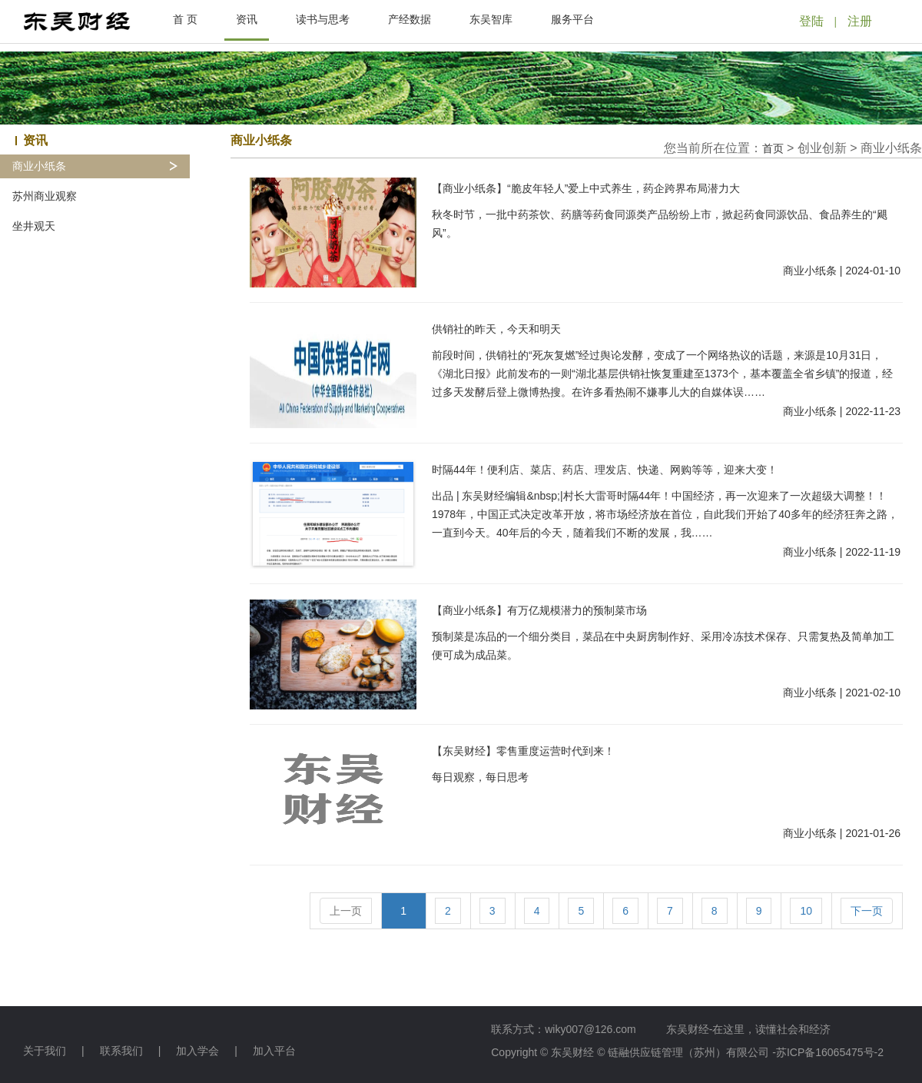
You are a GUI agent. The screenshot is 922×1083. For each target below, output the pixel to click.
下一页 (867, 911)
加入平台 (274, 1051)
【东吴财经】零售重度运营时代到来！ (523, 751)
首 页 (185, 19)
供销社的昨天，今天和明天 (496, 329)
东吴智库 (490, 19)
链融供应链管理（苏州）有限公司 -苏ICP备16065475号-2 (746, 1052)
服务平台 (572, 19)
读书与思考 (323, 19)
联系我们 (121, 1051)
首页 (773, 148)
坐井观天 (33, 226)
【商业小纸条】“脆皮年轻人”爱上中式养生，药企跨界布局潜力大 (586, 188)
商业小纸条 (39, 166)
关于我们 (44, 1051)
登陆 (811, 21)
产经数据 (409, 19)
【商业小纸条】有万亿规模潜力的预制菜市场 (539, 610)
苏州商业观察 (44, 196)
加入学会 (197, 1051)
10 (806, 911)
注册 (859, 21)
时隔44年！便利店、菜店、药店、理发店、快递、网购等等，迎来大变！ (605, 469)
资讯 (246, 19)
